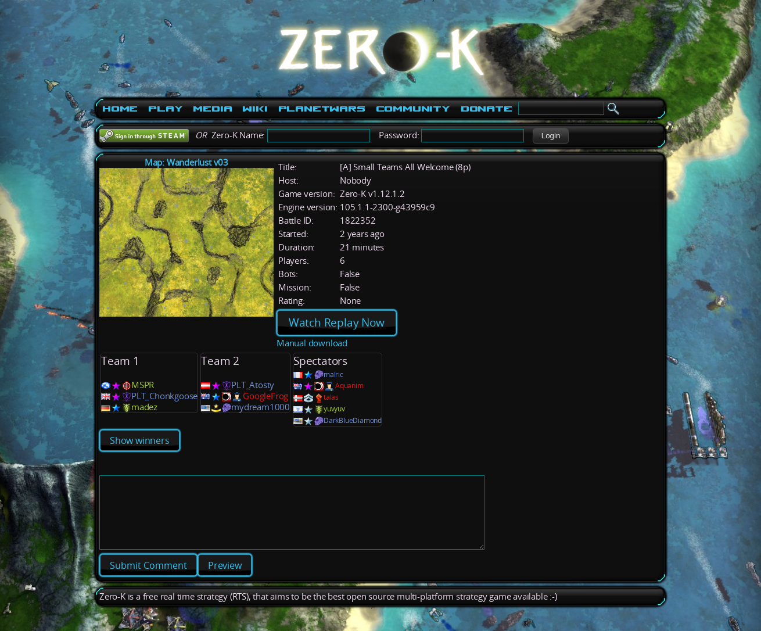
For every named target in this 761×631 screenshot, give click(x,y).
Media (212, 108)
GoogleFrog (265, 395)
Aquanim (349, 385)
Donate (486, 108)
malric (333, 374)
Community (413, 108)
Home (120, 108)
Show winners (140, 440)
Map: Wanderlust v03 (186, 162)
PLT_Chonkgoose (164, 395)
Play (165, 108)
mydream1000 (260, 407)
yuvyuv (334, 409)
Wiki (254, 108)
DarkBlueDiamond (353, 420)
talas (331, 397)
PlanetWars (321, 108)
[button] (550, 136)
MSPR (142, 384)
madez (144, 407)
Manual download (312, 343)
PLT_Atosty (252, 384)
